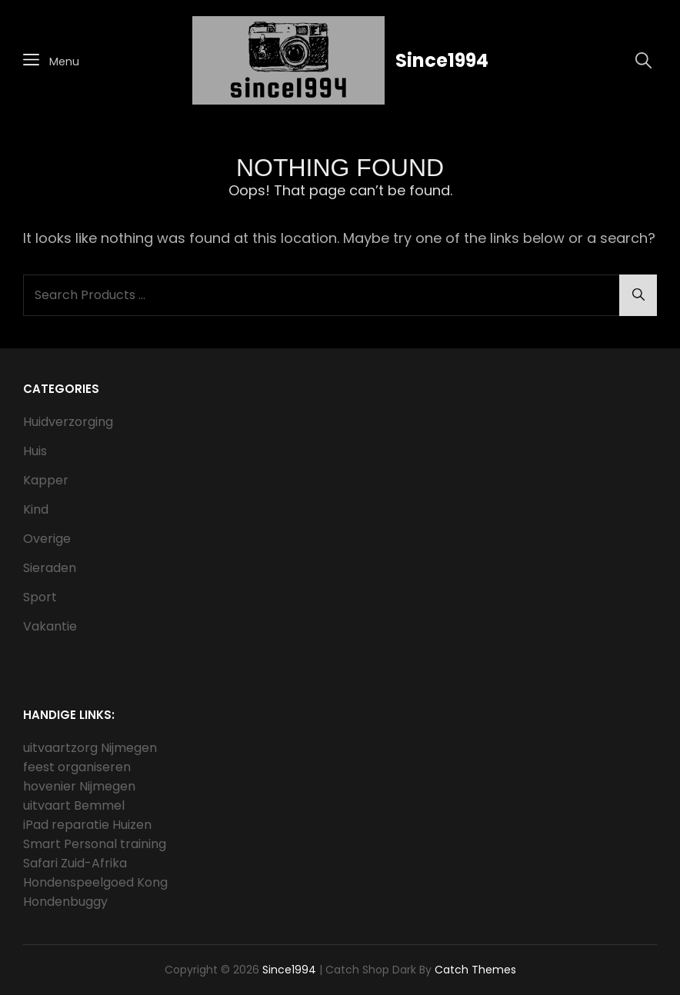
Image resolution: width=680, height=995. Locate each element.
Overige (47, 538)
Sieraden (49, 568)
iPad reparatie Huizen (87, 825)
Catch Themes (475, 969)
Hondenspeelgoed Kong (95, 882)
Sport (40, 597)
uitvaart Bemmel (74, 805)
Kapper (45, 480)
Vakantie (50, 626)
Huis (35, 451)
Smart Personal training (94, 844)
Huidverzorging (68, 422)
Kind (35, 509)
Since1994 (441, 60)
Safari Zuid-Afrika (75, 863)
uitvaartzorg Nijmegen (90, 748)
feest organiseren (77, 767)
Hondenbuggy (65, 901)
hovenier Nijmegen (79, 786)
